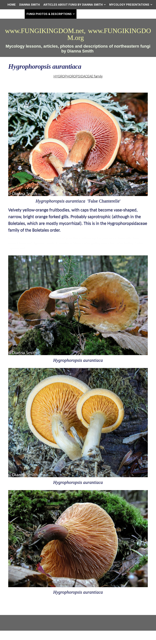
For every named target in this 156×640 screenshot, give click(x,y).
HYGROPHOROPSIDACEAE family (78, 76)
